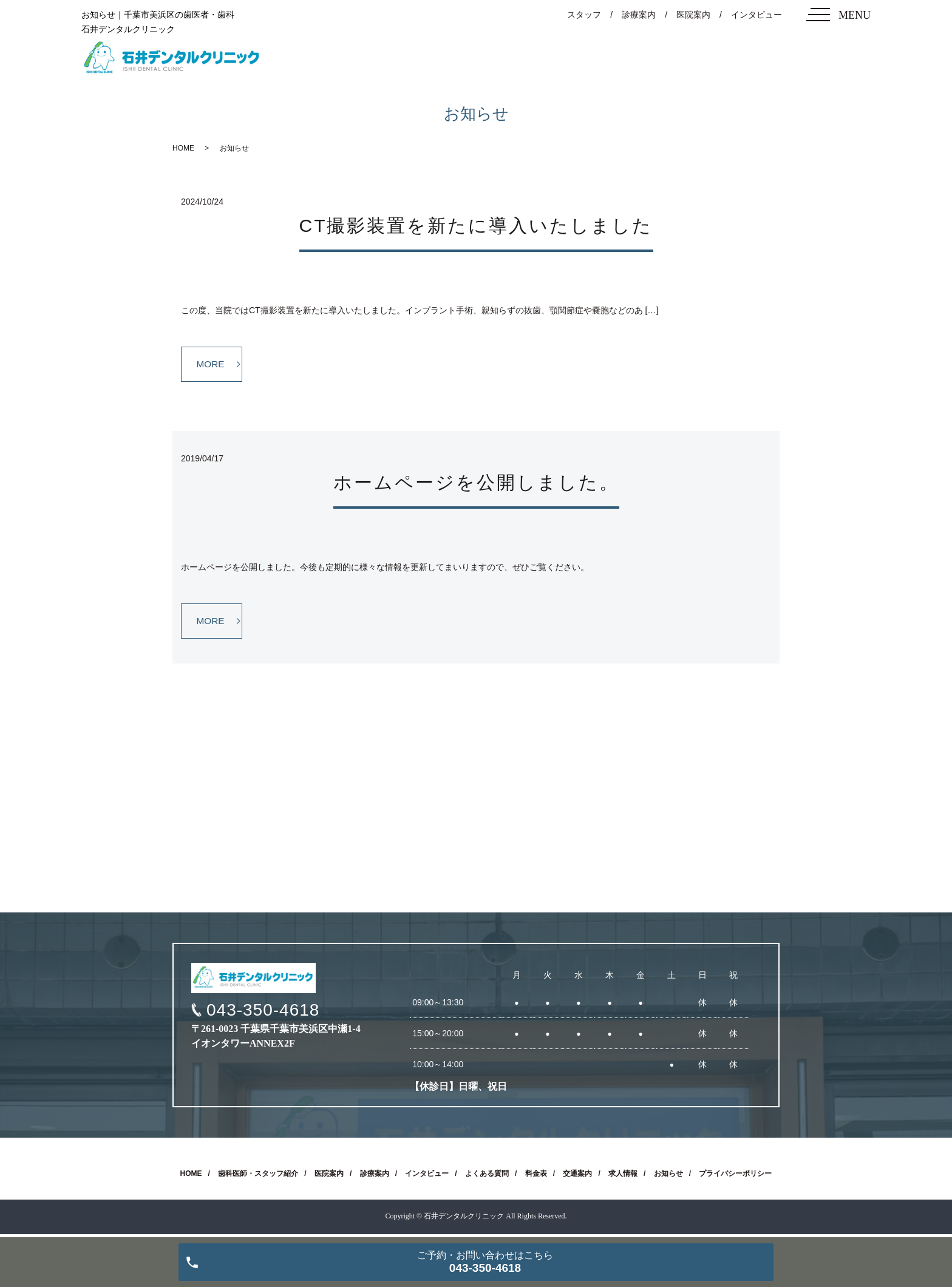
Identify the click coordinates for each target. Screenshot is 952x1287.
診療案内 (639, 14)
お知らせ (668, 1176)
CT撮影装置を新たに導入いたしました (476, 226)
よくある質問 (487, 1176)
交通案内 (577, 1176)
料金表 (536, 1176)
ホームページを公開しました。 (476, 484)
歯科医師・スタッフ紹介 (258, 1176)
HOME (183, 148)
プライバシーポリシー (735, 1176)
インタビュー (756, 14)
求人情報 (623, 1176)
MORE (211, 364)
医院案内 (693, 14)
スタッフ (584, 14)
